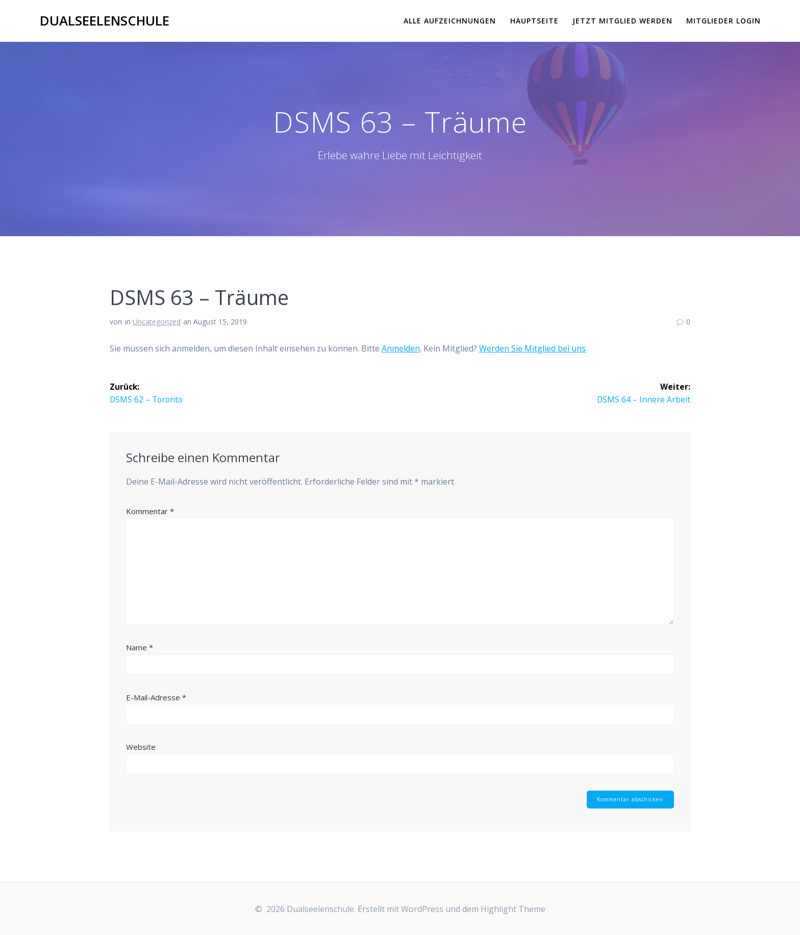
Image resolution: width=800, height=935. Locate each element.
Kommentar (150, 511)
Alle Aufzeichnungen (450, 21)
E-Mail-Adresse (156, 697)
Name (139, 648)
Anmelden (401, 348)
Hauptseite (534, 21)
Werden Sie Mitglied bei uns (532, 348)
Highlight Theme (513, 909)
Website (141, 747)
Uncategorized (157, 321)
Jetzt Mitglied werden (622, 21)
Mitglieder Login (723, 21)
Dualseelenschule (104, 21)
